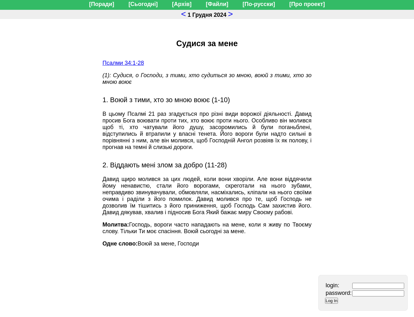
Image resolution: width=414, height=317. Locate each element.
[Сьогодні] (143, 4)
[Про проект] (307, 4)
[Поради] (101, 4)
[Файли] (217, 4)
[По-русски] (259, 4)
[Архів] (182, 4)
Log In (331, 300)
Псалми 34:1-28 (123, 63)
